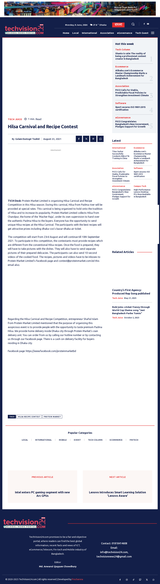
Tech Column (122, 49)
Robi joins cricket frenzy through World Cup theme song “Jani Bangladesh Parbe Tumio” (131, 309)
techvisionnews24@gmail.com (114, 556)
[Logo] (12, 29)
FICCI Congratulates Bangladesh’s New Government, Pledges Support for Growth (132, 124)
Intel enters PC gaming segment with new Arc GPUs (42, 494)
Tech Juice (15, 119)
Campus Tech (140, 186)
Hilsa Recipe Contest (29, 417)
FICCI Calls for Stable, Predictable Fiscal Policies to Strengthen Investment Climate (132, 93)
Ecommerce (121, 66)
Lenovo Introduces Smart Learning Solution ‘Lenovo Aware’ (117, 494)
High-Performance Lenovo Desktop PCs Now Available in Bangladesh (143, 192)
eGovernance (122, 117)
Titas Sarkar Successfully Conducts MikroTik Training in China (120, 154)
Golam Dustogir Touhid (27, 139)
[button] (133, 24)
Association (122, 86)
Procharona (77, 579)
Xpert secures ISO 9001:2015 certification (142, 173)
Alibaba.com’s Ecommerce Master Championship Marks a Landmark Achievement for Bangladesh (131, 74)
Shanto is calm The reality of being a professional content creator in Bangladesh (130, 56)
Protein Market (52, 417)
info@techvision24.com (114, 552)
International (118, 148)
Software (120, 103)
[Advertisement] (56, 174)
